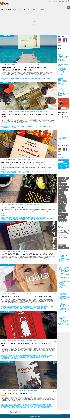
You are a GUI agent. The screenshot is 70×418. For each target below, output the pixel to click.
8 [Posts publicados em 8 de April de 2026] (63, 163)
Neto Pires (63, 327)
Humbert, (40, 306)
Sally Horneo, (34, 308)
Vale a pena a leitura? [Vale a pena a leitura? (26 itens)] (62, 220)
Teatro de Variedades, (19, 172)
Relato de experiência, (31, 111)
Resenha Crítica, (27, 308)
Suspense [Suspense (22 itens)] (60, 217)
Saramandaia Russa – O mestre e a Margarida (22, 163)
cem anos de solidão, (27, 217)
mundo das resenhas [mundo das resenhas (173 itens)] (62, 200)
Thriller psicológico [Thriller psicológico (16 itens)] (62, 218)
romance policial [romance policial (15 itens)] (61, 214)
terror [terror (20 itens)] (64, 217)
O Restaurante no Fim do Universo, (26, 357)
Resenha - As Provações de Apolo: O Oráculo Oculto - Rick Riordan (62, 317)
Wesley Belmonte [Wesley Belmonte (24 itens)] (61, 221)
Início (11, 411)
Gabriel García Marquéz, (10, 78)
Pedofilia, (11, 308)
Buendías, (19, 217)
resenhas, (3, 358)
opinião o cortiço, (5, 406)
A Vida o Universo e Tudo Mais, (12, 355)
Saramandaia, (4, 172)
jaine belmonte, (22, 356)
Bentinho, (26, 306)
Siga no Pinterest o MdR (62, 141)
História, (30, 404)
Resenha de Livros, (43, 406)
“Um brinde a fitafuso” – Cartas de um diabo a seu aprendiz (28, 254)
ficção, (6, 356)
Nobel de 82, (11, 219)
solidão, (38, 219)
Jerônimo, (42, 404)
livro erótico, (8, 307)
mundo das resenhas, (32, 171)
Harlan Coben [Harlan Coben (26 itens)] (61, 191)
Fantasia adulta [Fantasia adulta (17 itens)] (66, 186)
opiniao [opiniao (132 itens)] (64, 203)
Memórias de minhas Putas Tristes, (25, 78)
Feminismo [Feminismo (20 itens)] (60, 188)
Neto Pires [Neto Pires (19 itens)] (60, 203)
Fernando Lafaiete (62, 88)
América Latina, (8, 217)
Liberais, (45, 218)
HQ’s (19, 9)
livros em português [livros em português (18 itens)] (62, 199)
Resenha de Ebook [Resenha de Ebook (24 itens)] (62, 206)
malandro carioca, (5, 405)
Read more (3, 169)
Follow (65, 139)
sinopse (16, 358)
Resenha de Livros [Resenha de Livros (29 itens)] (62, 209)
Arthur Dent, (23, 355)
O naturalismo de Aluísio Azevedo (16, 394)
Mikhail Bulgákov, (18, 171)
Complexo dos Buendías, (39, 217)
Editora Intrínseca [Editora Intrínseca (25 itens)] (61, 185)
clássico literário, (33, 306)
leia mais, (45, 306)
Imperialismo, (36, 404)
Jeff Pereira (62, 287)
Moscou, (25, 171)
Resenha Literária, (45, 78)
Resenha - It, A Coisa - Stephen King (62, 291)
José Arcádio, (39, 218)
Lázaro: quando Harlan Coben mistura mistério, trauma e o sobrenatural (61, 53)
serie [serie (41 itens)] (67, 214)
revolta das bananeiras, (30, 219)
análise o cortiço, (17, 404)
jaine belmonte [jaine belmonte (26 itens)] (61, 194)
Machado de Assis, (28, 307)
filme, (10, 356)
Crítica (27, 251)
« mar (59, 170)
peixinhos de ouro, (19, 219)
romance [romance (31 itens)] (60, 212)
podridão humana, (18, 308)
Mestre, (12, 171)
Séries (29, 9)
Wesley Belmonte (62, 57)
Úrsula (41, 219)
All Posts (53, 1)
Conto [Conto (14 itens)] (64, 177)
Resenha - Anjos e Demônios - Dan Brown (62, 309)
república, (25, 406)
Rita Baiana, (33, 407)
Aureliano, (14, 217)
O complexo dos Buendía (12, 207)
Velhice (3, 79)
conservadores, (5, 218)
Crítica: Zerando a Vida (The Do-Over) (62, 253)
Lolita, (21, 307)
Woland (27, 172)
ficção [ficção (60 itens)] (65, 188)
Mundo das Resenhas (64, 306)
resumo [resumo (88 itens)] (64, 211)
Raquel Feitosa (20, 65)
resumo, (8, 358)
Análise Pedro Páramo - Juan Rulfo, (13, 126)
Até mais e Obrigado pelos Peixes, (35, 355)
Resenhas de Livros (11, 9)
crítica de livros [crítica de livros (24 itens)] (65, 179)
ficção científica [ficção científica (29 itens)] (61, 189)
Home (50, 1)
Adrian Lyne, (21, 306)
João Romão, (48, 404)
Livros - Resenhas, (34, 356)
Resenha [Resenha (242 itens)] (64, 205)
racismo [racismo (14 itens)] (59, 205)
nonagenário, (37, 78)
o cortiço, (17, 405)
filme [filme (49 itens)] (66, 189)
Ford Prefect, (15, 356)
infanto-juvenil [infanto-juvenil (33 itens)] (61, 192)
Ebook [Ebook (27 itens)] (65, 180)
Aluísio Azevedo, (8, 404)
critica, (45, 355)
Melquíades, (4, 219)
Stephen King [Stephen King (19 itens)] (64, 215)
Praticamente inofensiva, (41, 357)
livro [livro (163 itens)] (64, 196)
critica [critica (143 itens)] (59, 179)
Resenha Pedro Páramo (10, 127)
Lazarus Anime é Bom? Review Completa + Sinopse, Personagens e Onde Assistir (62, 77)
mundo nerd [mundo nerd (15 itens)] (60, 202)
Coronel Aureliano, (13, 218)
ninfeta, (46, 307)
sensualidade (45, 407)
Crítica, (31, 294)
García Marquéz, (23, 218)
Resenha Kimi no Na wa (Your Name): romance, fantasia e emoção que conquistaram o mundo (62, 300)
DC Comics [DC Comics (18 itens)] (60, 180)
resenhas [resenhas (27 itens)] (60, 211)
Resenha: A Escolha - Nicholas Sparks (62, 274)
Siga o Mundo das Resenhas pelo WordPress (62, 138)
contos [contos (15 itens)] (67, 177)
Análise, (28, 294)
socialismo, (11, 172)
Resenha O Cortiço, (15, 407)
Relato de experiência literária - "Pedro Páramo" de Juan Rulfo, (26, 127)
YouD (39, 416)
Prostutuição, (19, 406)
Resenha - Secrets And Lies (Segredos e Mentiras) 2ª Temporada (62, 282)
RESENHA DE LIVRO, (33, 406)
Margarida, (6, 171)
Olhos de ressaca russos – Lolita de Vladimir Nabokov (26, 297)
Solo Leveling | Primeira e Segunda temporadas (62, 84)
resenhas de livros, (25, 407)
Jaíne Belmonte (64, 271)
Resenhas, (28, 65)
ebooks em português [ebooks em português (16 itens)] (62, 183)
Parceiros (42, 9)
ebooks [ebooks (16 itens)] (59, 182)
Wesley (60, 65)
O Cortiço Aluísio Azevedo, (27, 405)
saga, (12, 358)
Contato (35, 9)
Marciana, (12, 405)
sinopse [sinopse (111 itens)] (59, 215)
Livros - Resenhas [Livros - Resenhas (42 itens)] (61, 197)
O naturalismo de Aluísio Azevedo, (42, 405)
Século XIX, (39, 407)
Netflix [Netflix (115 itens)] (65, 202)
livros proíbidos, (15, 307)
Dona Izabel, (25, 404)
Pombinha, (12, 406)
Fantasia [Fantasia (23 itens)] (60, 186)
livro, (28, 356)
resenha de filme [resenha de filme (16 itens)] (61, 208)
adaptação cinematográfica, (11, 306)
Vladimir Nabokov (42, 308)
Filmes (24, 9)
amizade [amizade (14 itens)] (60, 177)
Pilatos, (40, 171)
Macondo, (50, 218)
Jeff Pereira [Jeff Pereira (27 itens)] (60, 196)
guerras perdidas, (31, 218)
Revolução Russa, (47, 171)
